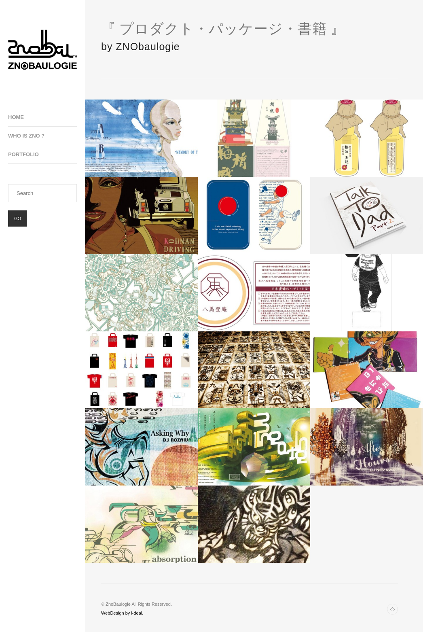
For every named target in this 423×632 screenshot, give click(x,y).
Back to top (392, 609)
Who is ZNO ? (26, 136)
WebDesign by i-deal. (122, 613)
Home (16, 117)
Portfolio (23, 154)
